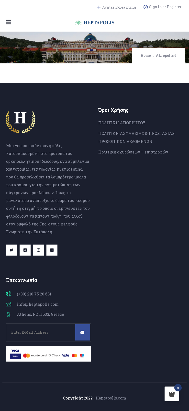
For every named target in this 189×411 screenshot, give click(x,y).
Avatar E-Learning (116, 7)
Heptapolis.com (111, 397)
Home (146, 55)
